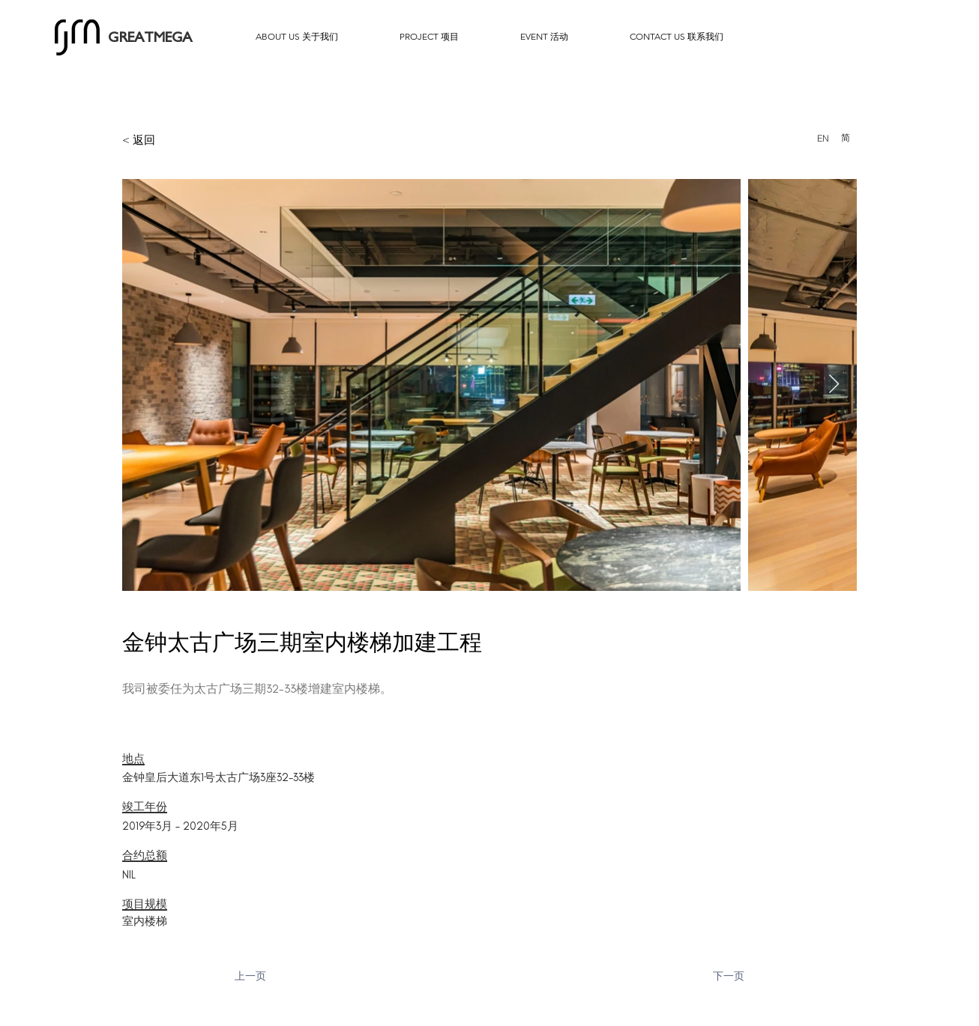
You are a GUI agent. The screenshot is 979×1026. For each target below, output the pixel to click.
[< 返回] (175, 139)
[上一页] (284, 977)
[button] (297, 36)
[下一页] (706, 977)
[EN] (823, 137)
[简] (845, 137)
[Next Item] (834, 384)
